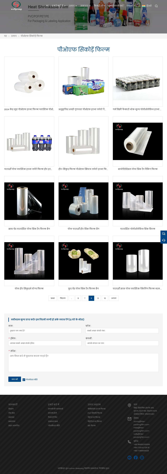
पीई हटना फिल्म (94, 417)
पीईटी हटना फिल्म (95, 421)
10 (105, 298)
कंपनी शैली (52, 413)
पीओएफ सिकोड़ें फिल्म (32, 36)
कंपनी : (89, 338)
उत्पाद (14, 36)
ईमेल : (12, 338)
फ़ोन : (88, 326)
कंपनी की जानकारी (55, 409)
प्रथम (53, 298)
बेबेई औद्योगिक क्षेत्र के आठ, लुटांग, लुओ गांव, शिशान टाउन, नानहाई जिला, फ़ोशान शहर (145, 411)
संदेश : (12, 351)
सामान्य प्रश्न (53, 421)
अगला (113, 298)
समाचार (11, 417)
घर (5, 36)
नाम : (10, 326)
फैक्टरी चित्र (52, 417)
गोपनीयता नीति (31, 379)
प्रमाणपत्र (11, 421)
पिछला (62, 298)
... (71, 298)
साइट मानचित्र (13, 425)
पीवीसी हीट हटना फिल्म (96, 409)
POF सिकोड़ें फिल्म (95, 413)
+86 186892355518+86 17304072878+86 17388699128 (142, 447)
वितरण (11, 409)
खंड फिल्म (92, 425)
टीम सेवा (11, 413)
